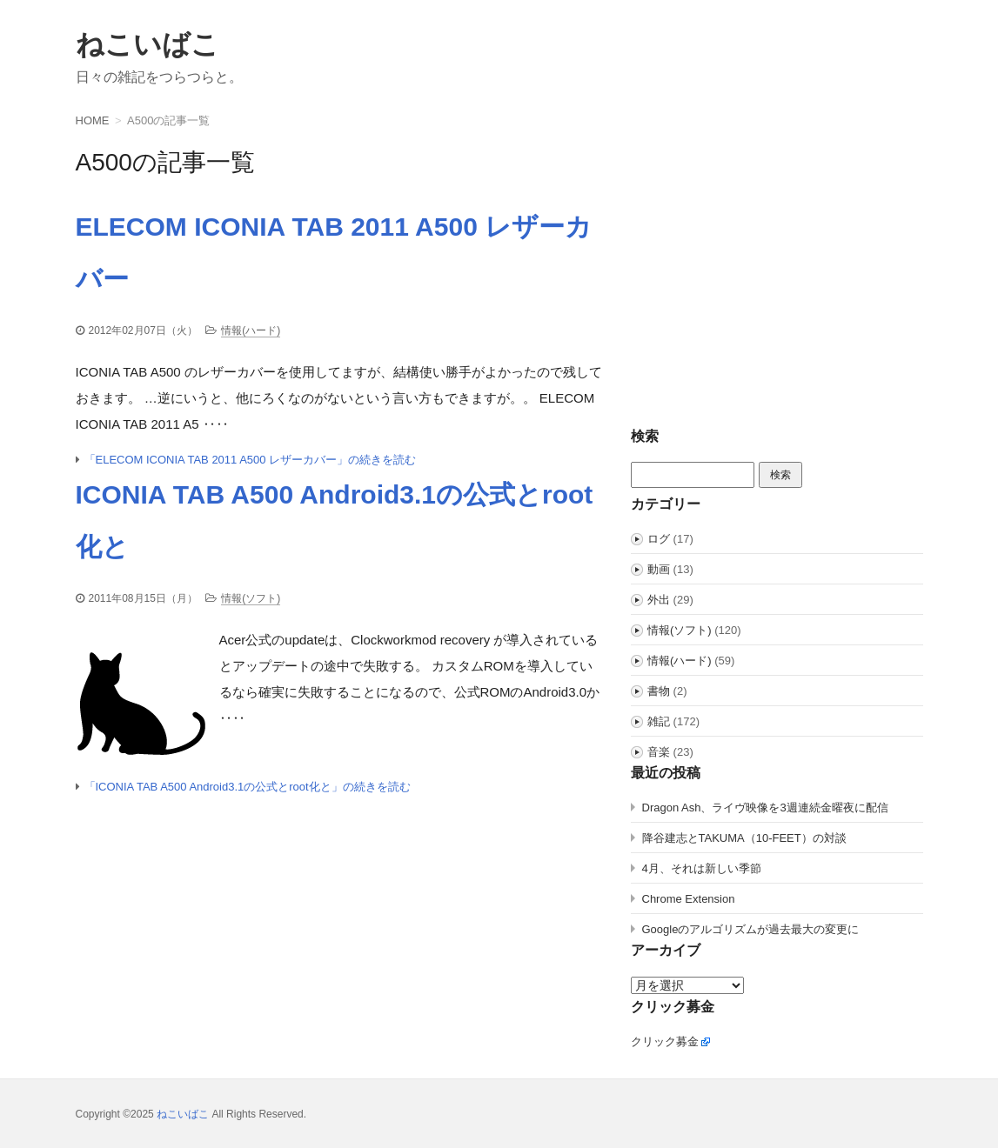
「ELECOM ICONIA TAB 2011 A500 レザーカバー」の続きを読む (250, 459)
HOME (93, 120)
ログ (658, 538)
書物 (658, 690)
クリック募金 (665, 1041)
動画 (658, 569)
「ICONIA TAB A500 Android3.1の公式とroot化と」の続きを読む (247, 786)
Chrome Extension (688, 898)
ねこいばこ (147, 44)
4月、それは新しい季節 (701, 868)
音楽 (658, 751)
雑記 (658, 721)
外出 (658, 599)
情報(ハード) (250, 330)
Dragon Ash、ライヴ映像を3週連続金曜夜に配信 (765, 807)
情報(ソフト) (250, 598)
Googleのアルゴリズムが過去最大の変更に (751, 929)
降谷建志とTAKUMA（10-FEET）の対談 (744, 837)
